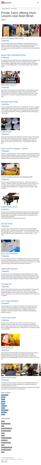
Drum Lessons (5, 8)
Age (3, 19)
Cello (3, 426)
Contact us (20, 459)
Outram (3, 403)
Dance (3, 433)
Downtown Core (5, 395)
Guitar (3, 435)
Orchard (3, 401)
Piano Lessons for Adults (6, 447)
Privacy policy (13, 459)
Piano (3, 445)
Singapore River (5, 410)
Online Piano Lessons (6, 442)
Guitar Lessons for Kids (6, 437)
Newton (3, 399)
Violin (3, 452)
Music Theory (4, 440)
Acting (3, 421)
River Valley (4, 405)
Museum (3, 397)
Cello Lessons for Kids (6, 430)
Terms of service (5, 459)
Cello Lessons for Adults (6, 428)
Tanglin (3, 414)
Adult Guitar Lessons (6, 423)
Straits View (4, 412)
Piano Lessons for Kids (6, 449)
